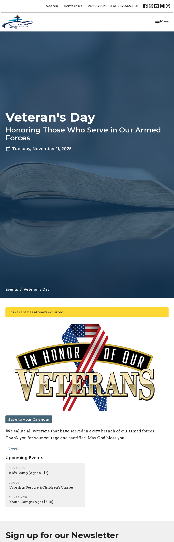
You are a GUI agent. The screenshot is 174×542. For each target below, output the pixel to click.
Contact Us (73, 6)
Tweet (13, 448)
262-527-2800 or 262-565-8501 (114, 6)
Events (11, 289)
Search (52, 6)
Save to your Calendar (28, 419)
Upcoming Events (24, 457)
